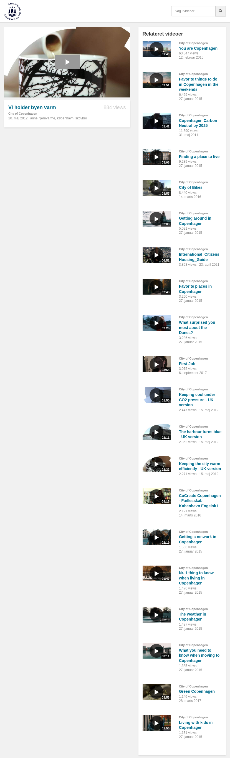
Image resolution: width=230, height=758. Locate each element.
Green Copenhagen (197, 691)
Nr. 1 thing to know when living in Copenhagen (196, 578)
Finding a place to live (199, 156)
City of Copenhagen (22, 113)
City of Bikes (191, 187)
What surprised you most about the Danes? (197, 327)
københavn (65, 118)
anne (34, 118)
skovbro (81, 118)
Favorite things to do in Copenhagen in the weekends (198, 84)
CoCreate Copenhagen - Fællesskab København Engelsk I (200, 500)
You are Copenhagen (198, 48)
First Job (187, 364)
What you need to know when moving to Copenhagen (199, 655)
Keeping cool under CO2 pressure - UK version (197, 399)
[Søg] (220, 11)
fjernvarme (47, 118)
